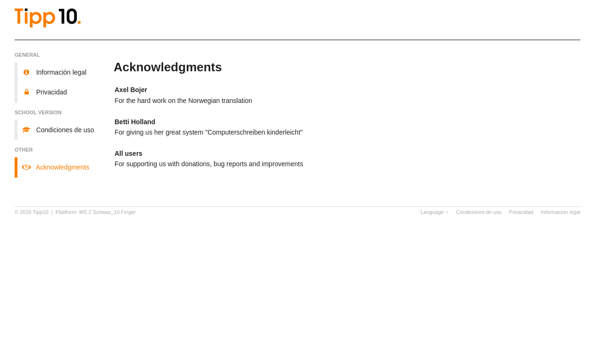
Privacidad (521, 212)
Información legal (560, 212)
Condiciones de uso (479, 212)
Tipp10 (41, 212)
